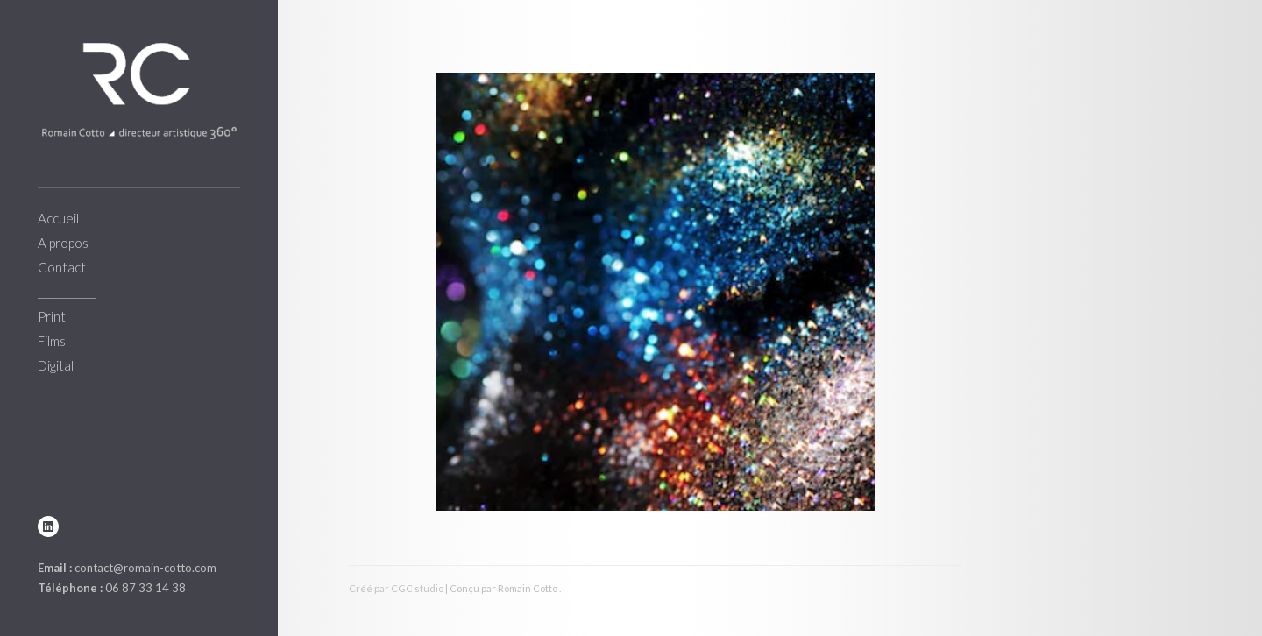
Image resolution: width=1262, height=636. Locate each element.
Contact (62, 267)
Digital (56, 365)
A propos (63, 243)
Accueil (58, 218)
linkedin (48, 526)
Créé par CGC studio (396, 588)
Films (52, 341)
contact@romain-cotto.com (145, 568)
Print (52, 316)
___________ (67, 292)
